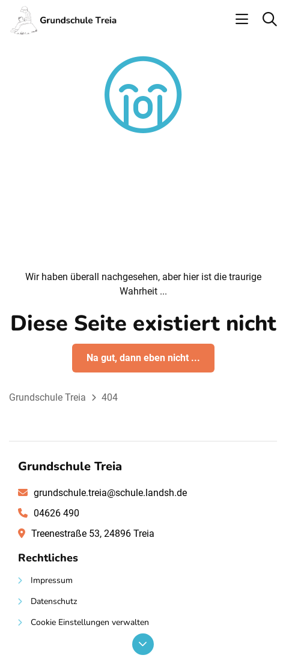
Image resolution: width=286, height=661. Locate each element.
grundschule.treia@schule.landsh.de (110, 492)
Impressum (52, 580)
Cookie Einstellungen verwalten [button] (90, 622)
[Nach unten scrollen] (143, 644)
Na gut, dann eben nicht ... (143, 357)
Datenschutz (54, 601)
